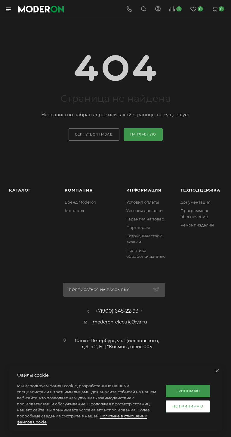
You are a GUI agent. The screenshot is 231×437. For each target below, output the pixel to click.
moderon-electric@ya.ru (120, 322)
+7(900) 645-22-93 (116, 311)
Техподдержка (200, 190)
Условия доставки (144, 210)
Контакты (74, 210)
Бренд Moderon (80, 202)
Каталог (20, 190)
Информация (144, 190)
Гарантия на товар (145, 219)
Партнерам (138, 227)
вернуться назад (94, 134)
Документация (195, 202)
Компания (79, 190)
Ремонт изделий (197, 225)
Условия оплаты (142, 202)
